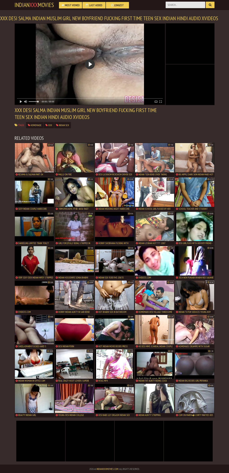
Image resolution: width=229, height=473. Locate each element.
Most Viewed (70, 5)
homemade (35, 125)
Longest (117, 5)
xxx (48, 125)
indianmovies (34, 5)
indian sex (62, 125)
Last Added (94, 5)
